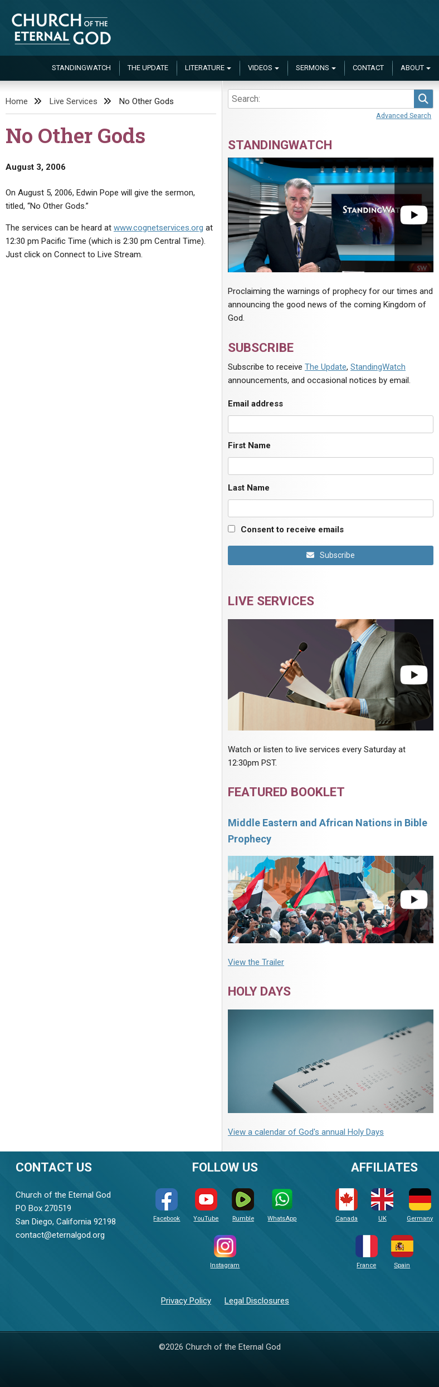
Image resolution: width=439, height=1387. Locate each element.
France (366, 1252)
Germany (420, 1205)
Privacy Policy (186, 1301)
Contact (368, 67)
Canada (346, 1205)
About (412, 67)
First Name (249, 445)
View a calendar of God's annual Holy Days (306, 1132)
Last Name (249, 488)
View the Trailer (256, 962)
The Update (148, 67)
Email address (255, 404)
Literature (205, 67)
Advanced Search (403, 115)
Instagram (225, 1252)
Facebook (166, 1205)
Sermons (312, 67)
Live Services (73, 101)
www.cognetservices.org (158, 228)
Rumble (243, 1205)
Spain (402, 1252)
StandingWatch (81, 67)
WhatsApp (281, 1205)
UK (382, 1205)
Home (17, 101)
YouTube (205, 1205)
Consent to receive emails (292, 530)
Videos (260, 67)
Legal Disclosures (257, 1301)
